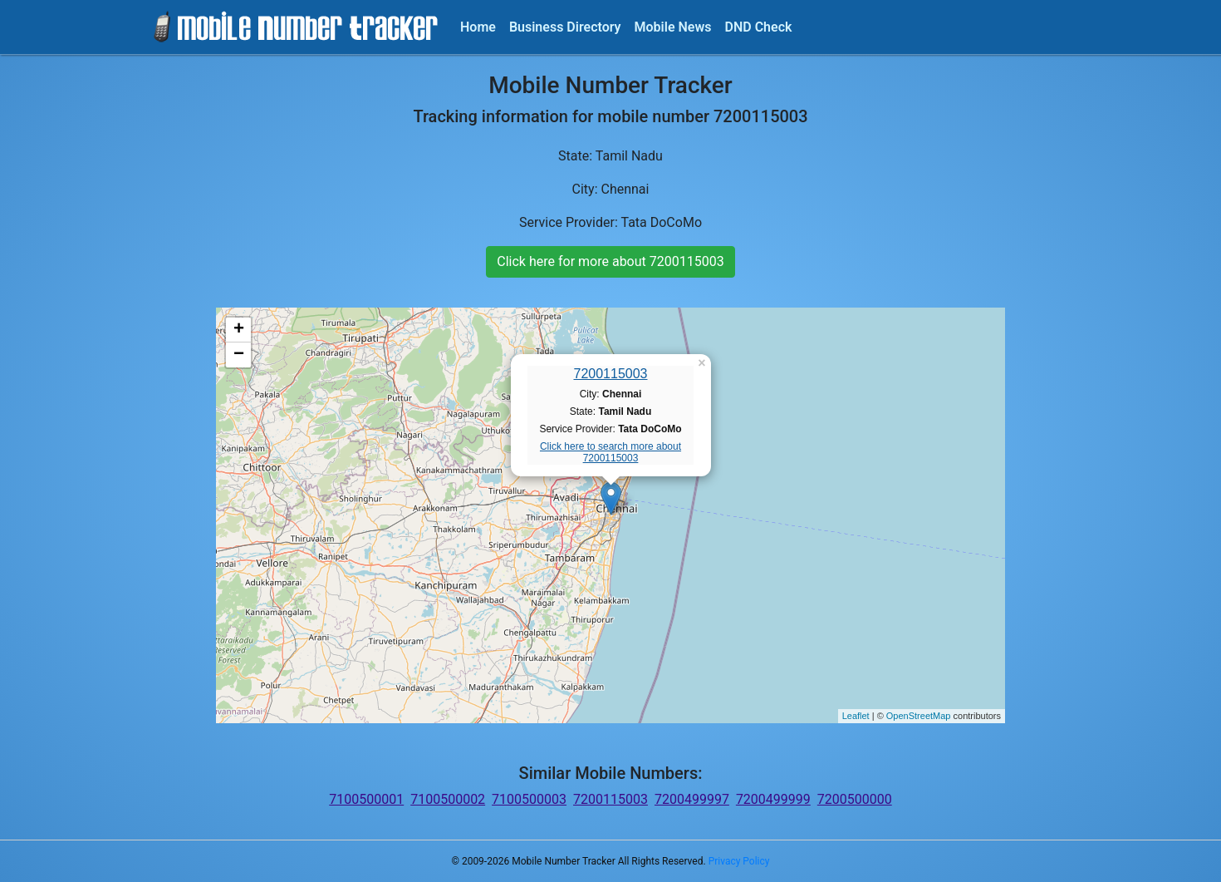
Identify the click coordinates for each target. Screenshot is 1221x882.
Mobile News (673, 27)
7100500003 (529, 799)
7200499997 (692, 799)
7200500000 (854, 799)
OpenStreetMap (918, 716)
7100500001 (366, 799)
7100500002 (447, 799)
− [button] (238, 354)
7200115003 (611, 374)
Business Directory (565, 27)
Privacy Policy (739, 861)
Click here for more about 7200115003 (610, 261)
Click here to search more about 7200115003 (610, 452)
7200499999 (773, 799)
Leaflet (856, 716)
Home (478, 27)
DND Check (758, 27)
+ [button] (238, 330)
